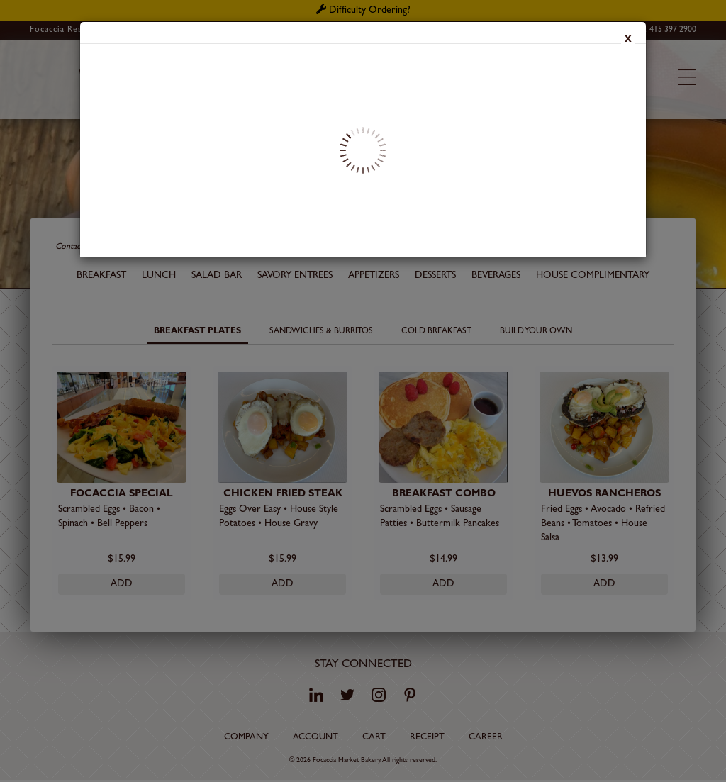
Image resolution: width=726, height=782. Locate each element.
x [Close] (628, 40)
